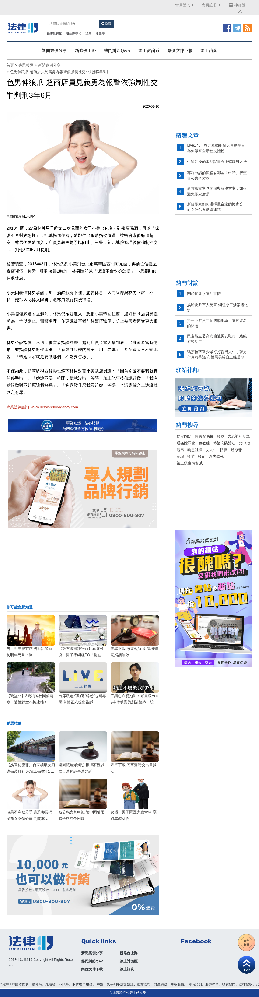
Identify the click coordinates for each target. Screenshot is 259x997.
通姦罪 (100, 33)
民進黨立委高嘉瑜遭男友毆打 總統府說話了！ (217, 339)
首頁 (10, 65)
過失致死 (216, 456)
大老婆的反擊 (239, 436)
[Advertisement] (83, 565)
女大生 (211, 450)
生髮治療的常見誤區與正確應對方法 (217, 162)
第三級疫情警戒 (190, 463)
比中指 (244, 443)
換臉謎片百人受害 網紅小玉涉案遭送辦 (217, 307)
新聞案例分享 (54, 50)
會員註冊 (211, 5)
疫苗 (202, 456)
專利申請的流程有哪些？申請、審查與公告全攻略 (217, 175)
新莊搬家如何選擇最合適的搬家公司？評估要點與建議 (215, 207)
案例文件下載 (179, 50)
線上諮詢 (208, 50)
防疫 (224, 450)
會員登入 (185, 5)
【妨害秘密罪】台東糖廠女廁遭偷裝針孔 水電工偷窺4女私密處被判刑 (31, 771)
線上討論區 (148, 50)
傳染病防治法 (224, 443)
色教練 (204, 443)
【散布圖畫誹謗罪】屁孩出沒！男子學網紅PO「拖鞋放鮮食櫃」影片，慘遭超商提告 (83, 655)
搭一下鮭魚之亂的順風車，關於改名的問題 (217, 323)
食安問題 (184, 436)
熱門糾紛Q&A (117, 50)
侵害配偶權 (54, 33)
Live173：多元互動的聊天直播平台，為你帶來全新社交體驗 (218, 148)
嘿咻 (220, 436)
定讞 (180, 456)
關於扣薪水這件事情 (204, 294)
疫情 (191, 456)
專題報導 (25, 65)
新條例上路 (85, 50)
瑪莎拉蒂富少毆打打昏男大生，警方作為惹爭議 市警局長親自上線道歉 (217, 354)
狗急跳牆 (194, 450)
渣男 (88, 33)
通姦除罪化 (73, 33)
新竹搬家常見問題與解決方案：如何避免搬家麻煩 (217, 191)
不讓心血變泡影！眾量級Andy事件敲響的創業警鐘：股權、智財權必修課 (134, 702)
